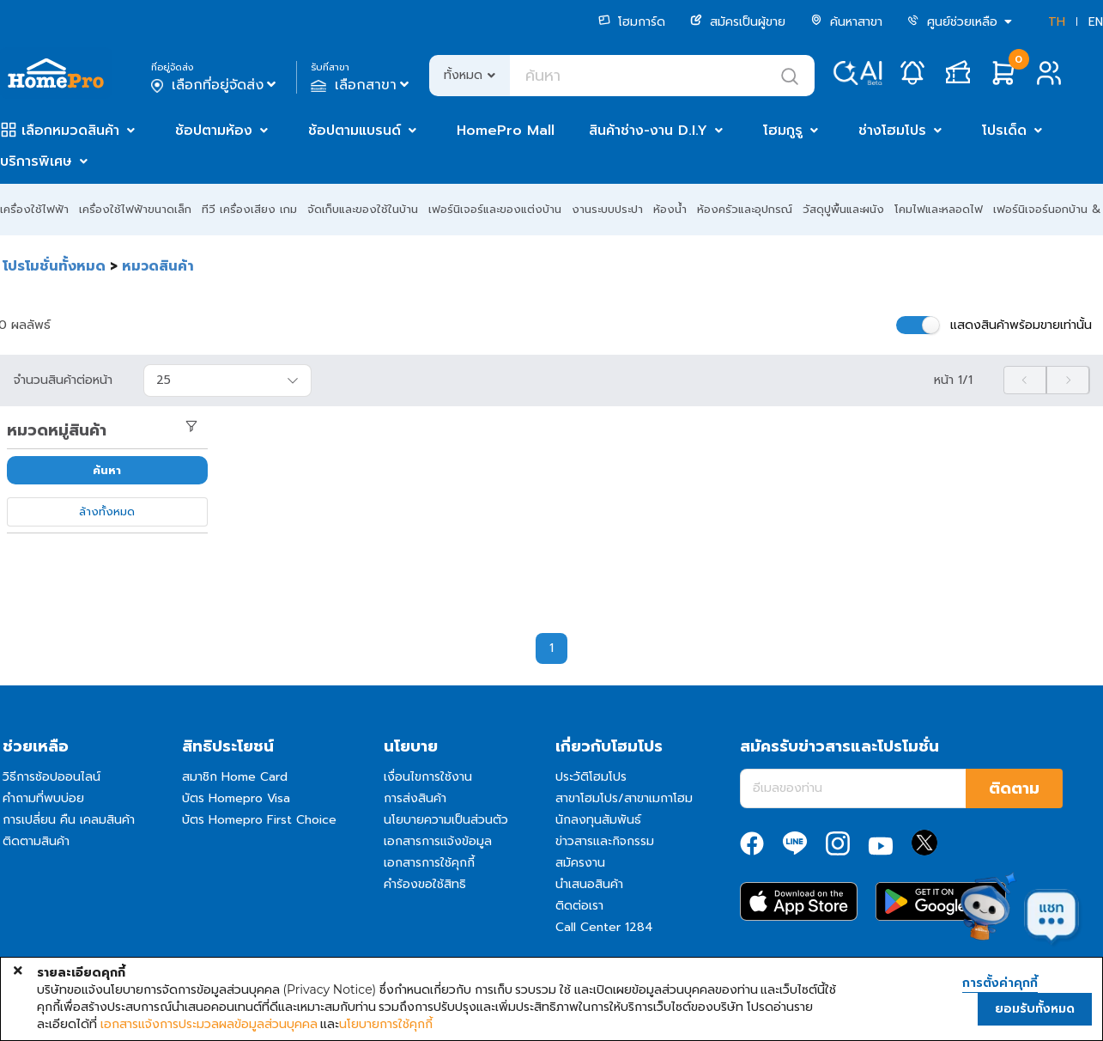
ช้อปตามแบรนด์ (354, 130)
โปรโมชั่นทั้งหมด (54, 266)
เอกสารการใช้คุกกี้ (429, 863)
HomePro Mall (506, 130)
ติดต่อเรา (579, 906)
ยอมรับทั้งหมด (1035, 1009)
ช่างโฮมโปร (892, 130)
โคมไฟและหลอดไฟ (938, 209)
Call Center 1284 (604, 927)
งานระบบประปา (607, 209)
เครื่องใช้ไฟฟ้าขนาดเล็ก (135, 209)
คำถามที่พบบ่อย (43, 798)
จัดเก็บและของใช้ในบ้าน (362, 209)
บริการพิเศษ (36, 161)
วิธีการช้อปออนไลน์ (51, 777)
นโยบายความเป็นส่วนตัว (446, 820)
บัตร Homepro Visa (236, 798)
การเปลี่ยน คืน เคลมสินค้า (69, 820)
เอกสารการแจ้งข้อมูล (438, 841)
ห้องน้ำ (670, 209)
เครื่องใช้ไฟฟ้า (34, 209)
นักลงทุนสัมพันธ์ (598, 820)
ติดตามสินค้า (36, 841)
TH (1056, 22)
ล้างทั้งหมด (107, 511)
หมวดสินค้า (158, 266)
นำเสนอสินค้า (589, 884)
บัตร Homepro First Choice (259, 820)
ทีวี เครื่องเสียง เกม (249, 209)
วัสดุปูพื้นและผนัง (843, 209)
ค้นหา (107, 470)
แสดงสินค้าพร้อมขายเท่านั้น (1021, 325)
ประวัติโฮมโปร (591, 777)
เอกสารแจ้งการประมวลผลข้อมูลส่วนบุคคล (209, 1024)
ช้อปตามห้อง (213, 130)
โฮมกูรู (783, 130)
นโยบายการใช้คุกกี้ (386, 1024)
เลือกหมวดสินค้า (70, 130)
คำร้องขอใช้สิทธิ (425, 884)
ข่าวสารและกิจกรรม (604, 841)
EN (1095, 22)
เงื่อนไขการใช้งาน (428, 777)
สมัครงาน (580, 863)
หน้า (953, 380)
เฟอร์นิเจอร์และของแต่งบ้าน (494, 209)
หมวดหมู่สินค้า (56, 430)
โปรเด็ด (1004, 130)
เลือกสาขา (362, 85)
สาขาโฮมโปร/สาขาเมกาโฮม (624, 798)
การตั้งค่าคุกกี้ (1000, 983)
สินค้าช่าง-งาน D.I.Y (648, 130)
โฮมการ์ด (631, 22)
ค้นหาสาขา (846, 22)
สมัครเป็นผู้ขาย (737, 22)
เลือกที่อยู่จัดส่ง (215, 85)
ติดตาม (1014, 788)
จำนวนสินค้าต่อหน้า (63, 380)
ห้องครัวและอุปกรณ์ (744, 209)
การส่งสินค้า (415, 798)
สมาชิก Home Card (235, 777)
